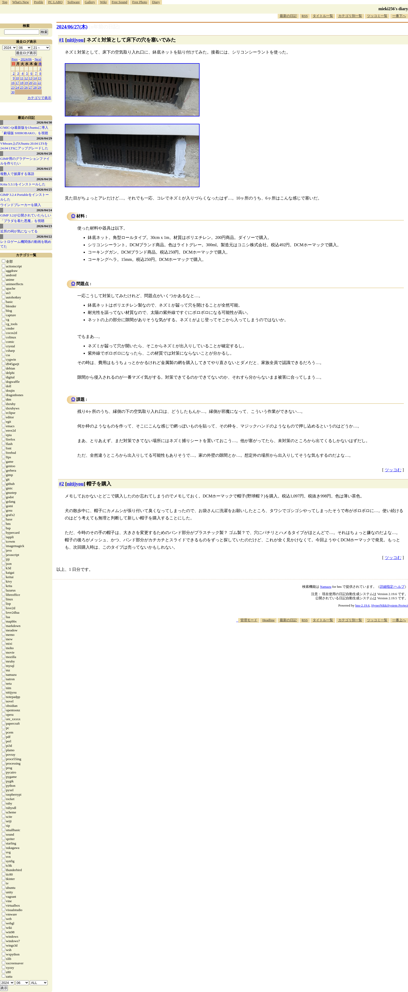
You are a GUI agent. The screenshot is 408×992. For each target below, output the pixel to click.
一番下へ (399, 16)
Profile (38, 2)
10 (17, 78)
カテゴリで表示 (39, 98)
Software (73, 2)
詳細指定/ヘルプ (392, 587)
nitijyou (75, 40)
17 (17, 83)
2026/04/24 (44, 210)
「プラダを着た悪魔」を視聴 (22, 221)
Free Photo (139, 2)
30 (13, 92)
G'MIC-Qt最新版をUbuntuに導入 (24, 128)
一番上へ (399, 620)
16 (13, 83)
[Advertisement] (313, 638)
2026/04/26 (44, 179)
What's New (20, 2)
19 (26, 83)
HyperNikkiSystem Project (389, 605)
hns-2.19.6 (362, 605)
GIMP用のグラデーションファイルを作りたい (25, 161)
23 (13, 87)
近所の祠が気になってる (19, 231)
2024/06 (26, 59)
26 (26, 87)
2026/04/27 (44, 169)
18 (22, 83)
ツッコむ (393, 470)
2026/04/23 (44, 226)
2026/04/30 (44, 122)
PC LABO (55, 2)
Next (37, 59)
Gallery (90, 2)
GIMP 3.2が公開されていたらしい (25, 215)
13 (30, 78)
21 (35, 83)
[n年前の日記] (104, 27)
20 (30, 83)
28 (35, 87)
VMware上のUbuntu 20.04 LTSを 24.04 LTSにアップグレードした (24, 146)
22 (39, 83)
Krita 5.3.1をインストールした (22, 184)
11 (22, 78)
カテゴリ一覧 (26, 255)
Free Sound (119, 2)
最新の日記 (288, 16)
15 (39, 78)
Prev (14, 59)
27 (30, 87)
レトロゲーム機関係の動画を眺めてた (25, 244)
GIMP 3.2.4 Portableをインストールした (24, 197)
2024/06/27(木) (72, 27)
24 (17, 87)
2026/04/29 (44, 138)
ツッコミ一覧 (377, 16)
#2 (61, 483)
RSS (305, 16)
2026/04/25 (44, 189)
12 (26, 78)
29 (39, 87)
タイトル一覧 (323, 16)
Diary (156, 2)
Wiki (103, 2)
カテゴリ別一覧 (350, 16)
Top (4, 2)
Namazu (325, 587)
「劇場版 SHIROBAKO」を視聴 (24, 133)
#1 (61, 40)
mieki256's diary (393, 9)
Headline (268, 620)
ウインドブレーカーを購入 (20, 205)
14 (35, 78)
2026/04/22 (44, 236)
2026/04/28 (44, 153)
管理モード (248, 620)
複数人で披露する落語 (17, 174)
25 (22, 87)
